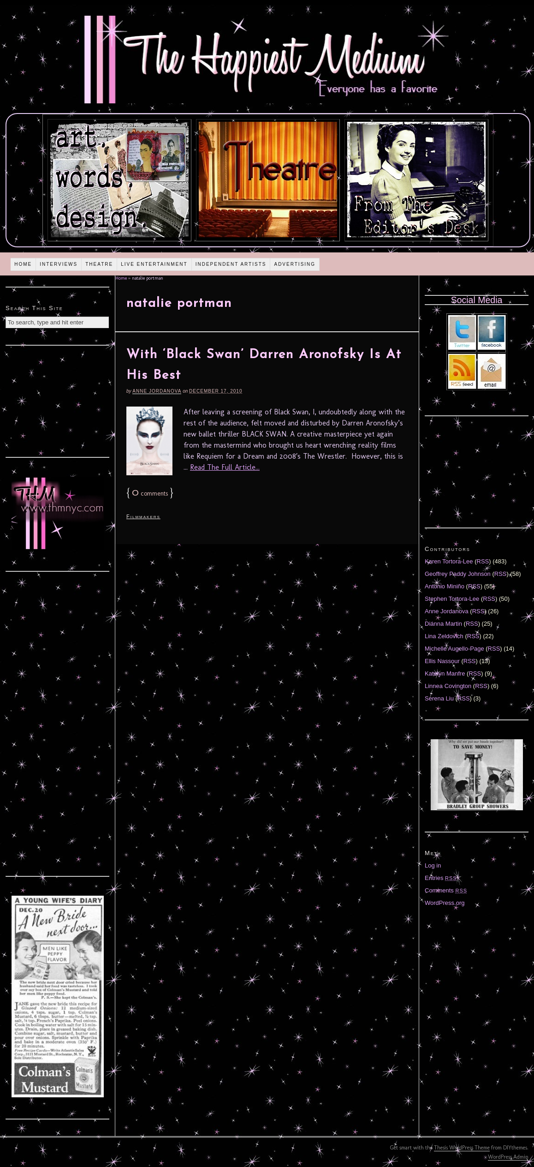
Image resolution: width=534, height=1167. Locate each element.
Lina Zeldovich (444, 636)
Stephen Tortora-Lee (452, 598)
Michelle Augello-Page (454, 648)
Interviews (58, 264)
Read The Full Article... (225, 467)
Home (23, 264)
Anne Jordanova (156, 391)
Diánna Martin (443, 623)
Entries (441, 877)
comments (150, 493)
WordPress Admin (508, 1157)
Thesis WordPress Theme (462, 1147)
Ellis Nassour (442, 661)
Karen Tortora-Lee (449, 561)
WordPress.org (444, 902)
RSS (483, 561)
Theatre (99, 264)
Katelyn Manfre (445, 673)
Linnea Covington (448, 685)
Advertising (294, 264)
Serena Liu (439, 698)
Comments (446, 890)
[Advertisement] (58, 400)
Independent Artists (231, 264)
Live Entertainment (154, 264)
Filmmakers (143, 516)
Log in (433, 865)
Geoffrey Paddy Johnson (458, 573)
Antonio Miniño (444, 586)
